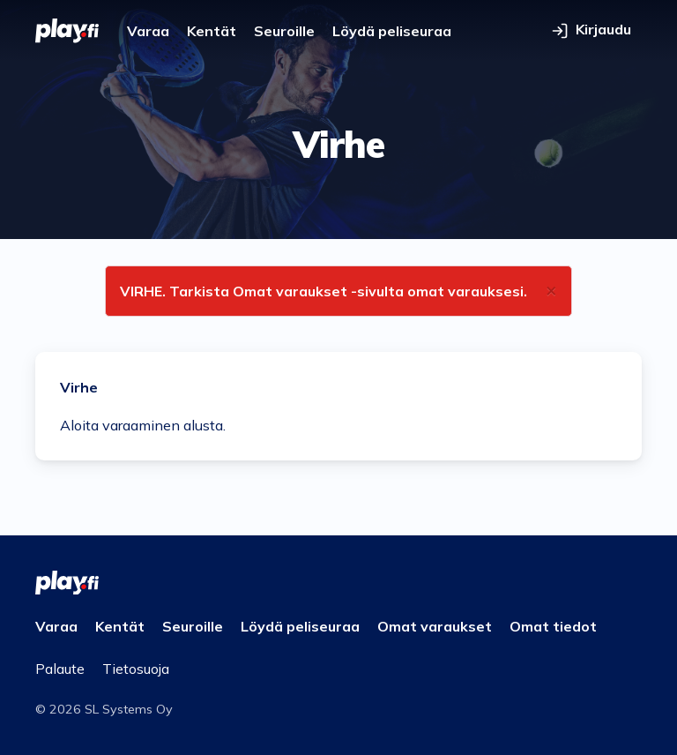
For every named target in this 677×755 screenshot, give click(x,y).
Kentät (211, 31)
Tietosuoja (135, 668)
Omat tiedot (553, 626)
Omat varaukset (434, 626)
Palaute (60, 668)
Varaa (148, 31)
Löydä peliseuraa (391, 31)
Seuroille (284, 31)
